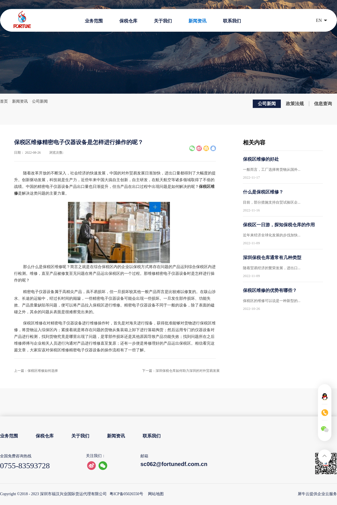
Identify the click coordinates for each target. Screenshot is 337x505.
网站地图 (155, 494)
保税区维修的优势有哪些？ (270, 290)
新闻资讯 (20, 101)
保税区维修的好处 (261, 159)
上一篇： (36, 371)
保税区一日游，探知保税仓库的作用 (279, 224)
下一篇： (181, 371)
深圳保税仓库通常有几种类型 (272, 257)
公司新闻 (40, 101)
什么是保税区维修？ (263, 192)
